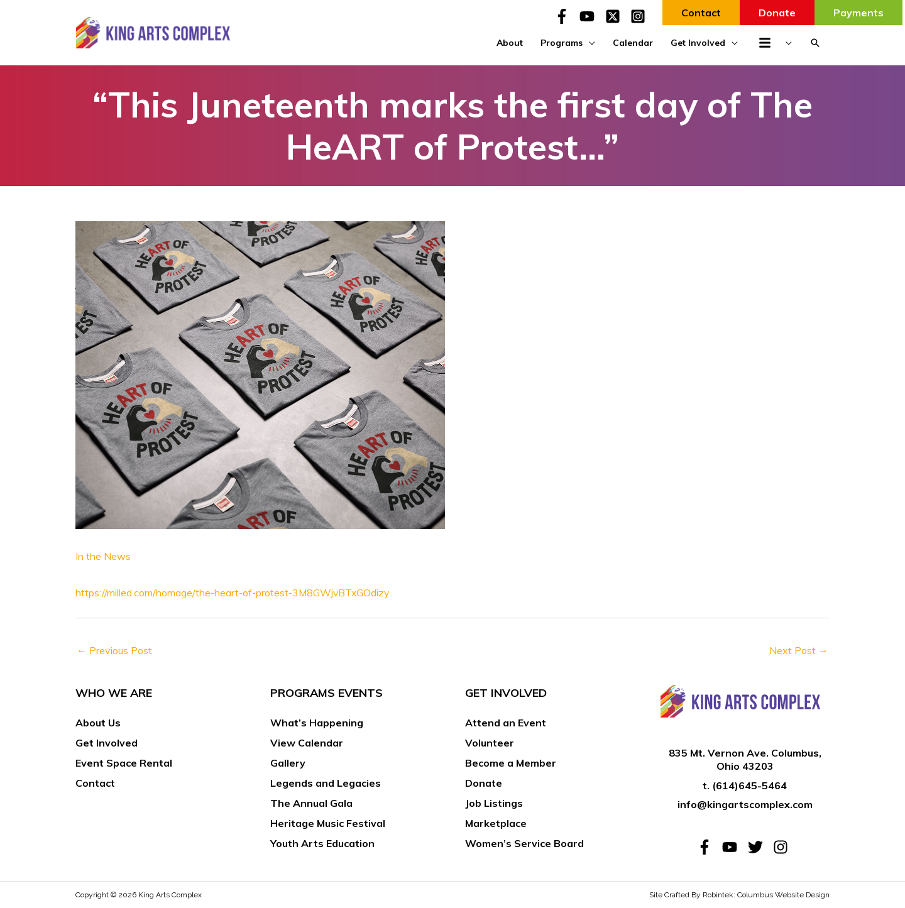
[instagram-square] (640, 16)
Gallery (287, 763)
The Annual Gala (311, 803)
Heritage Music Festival (327, 823)
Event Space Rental (123, 763)
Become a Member (510, 763)
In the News (103, 556)
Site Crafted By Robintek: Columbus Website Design (739, 894)
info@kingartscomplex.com (745, 804)
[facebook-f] (565, 16)
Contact (95, 783)
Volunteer (489, 742)
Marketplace (496, 823)
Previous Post (114, 650)
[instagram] (783, 847)
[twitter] (759, 847)
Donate (483, 783)
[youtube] (590, 16)
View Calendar (306, 742)
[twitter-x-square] (616, 16)
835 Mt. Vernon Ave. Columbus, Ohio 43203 (745, 759)
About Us (98, 722)
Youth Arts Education (322, 843)
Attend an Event (505, 722)
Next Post (798, 650)
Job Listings (494, 803)
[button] (815, 42)
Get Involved (106, 742)
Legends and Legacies (325, 783)
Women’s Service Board (524, 843)
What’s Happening (316, 722)
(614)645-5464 (749, 785)
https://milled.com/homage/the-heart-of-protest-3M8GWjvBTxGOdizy (234, 592)
